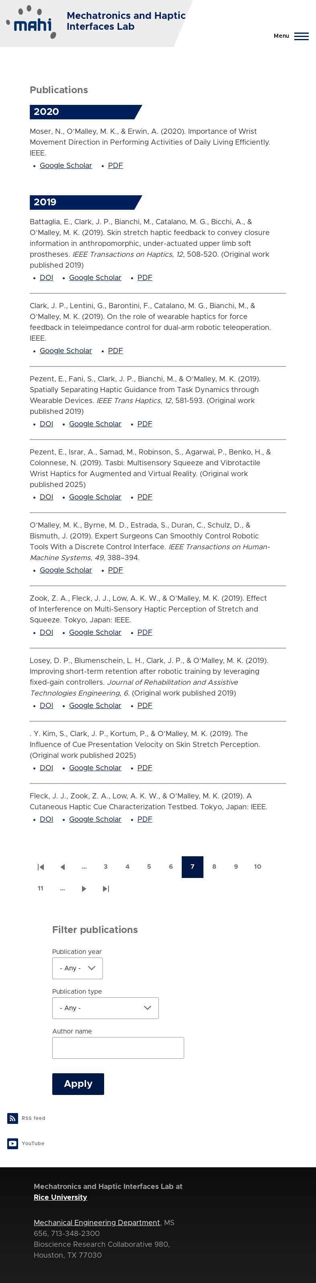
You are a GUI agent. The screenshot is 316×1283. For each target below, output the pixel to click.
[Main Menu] (289, 36)
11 (44, 891)
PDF (115, 166)
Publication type (77, 991)
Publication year (77, 952)
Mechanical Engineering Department (97, 1223)
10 (261, 869)
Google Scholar (66, 166)
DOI (46, 278)
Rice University (60, 1197)
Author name (72, 1031)
